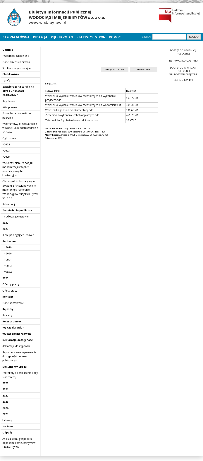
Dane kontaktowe (13, 303)
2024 (5, 408)
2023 (5, 229)
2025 (5, 278)
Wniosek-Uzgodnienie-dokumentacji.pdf (69, 110)
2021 (5, 389)
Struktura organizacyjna (16, 68)
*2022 (6, 144)
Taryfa (6, 80)
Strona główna (16, 37)
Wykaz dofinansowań (16, 334)
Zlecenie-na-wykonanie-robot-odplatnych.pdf (72, 115)
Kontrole (7, 426)
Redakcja (40, 37)
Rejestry (7, 309)
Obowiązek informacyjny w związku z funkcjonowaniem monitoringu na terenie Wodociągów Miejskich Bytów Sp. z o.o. (20, 190)
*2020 (8, 253)
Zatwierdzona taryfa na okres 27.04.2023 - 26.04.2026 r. (18, 91)
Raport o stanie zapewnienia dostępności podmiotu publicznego (19, 356)
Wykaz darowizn (13, 327)
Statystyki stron (91, 37)
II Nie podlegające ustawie (18, 235)
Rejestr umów (11, 321)
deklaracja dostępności (16, 346)
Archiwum (9, 241)
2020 (5, 383)
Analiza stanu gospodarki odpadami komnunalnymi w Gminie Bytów (18, 443)
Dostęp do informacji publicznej (183, 52)
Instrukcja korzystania (183, 60)
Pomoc (115, 37)
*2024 (8, 272)
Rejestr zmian (62, 37)
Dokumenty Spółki (14, 366)
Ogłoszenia (9, 138)
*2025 (6, 156)
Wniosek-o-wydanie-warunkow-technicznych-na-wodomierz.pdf (83, 105)
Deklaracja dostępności (17, 340)
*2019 (8, 247)
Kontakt (7, 296)
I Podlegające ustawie (15, 216)
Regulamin (8, 101)
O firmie (7, 49)
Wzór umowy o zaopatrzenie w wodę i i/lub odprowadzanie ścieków (20, 128)
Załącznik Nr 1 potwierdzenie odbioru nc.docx (72, 120)
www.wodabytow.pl (47, 22)
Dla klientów (10, 74)
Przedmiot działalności (15, 55)
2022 (5, 222)
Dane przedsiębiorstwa (16, 62)
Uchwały (7, 420)
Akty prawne (9, 107)
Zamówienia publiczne (17, 210)
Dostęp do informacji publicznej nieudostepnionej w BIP (183, 71)
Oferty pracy (10, 284)
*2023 (6, 150)
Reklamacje (9, 204)
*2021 (8, 259)
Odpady (7, 432)
